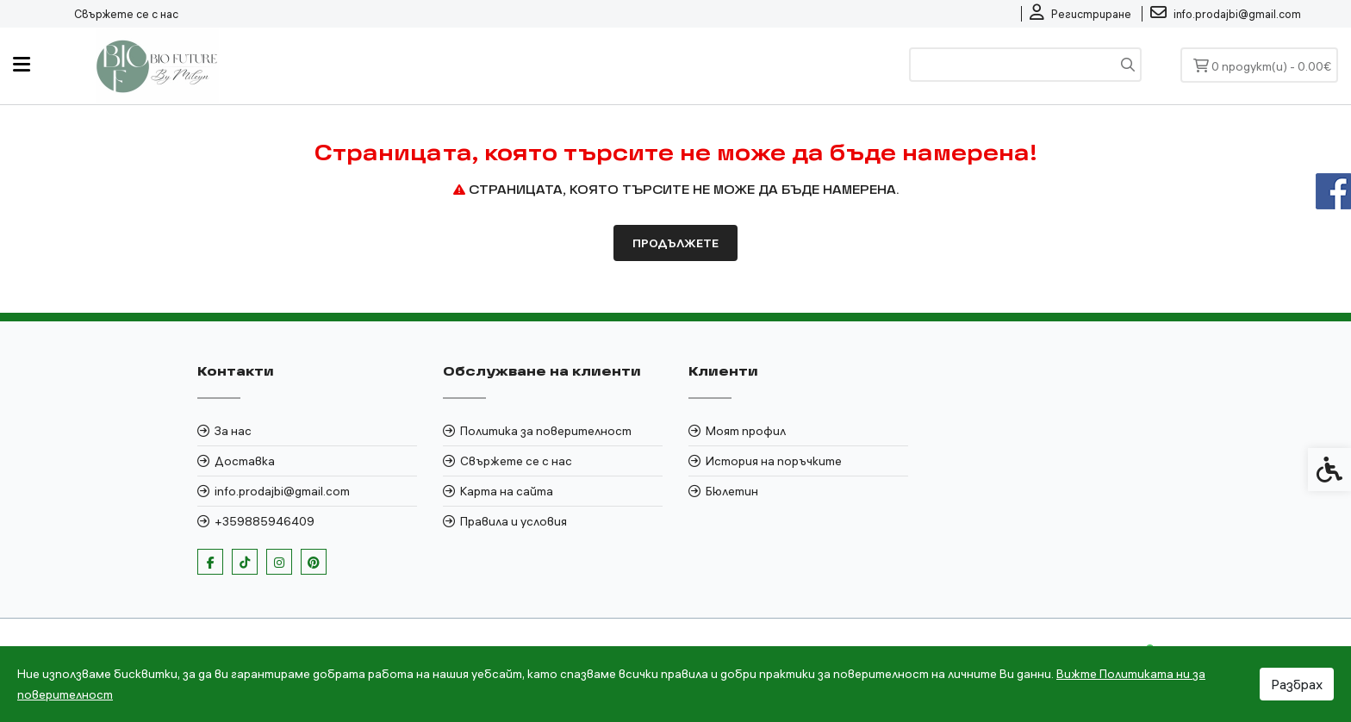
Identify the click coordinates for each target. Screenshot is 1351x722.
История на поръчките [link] (774, 461)
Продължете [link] (675, 243)
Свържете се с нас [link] (126, 14)
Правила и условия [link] (513, 521)
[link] (1080, 13)
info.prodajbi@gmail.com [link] (282, 491)
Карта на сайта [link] (506, 491)
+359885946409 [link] (264, 521)
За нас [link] (233, 431)
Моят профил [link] (746, 431)
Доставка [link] (245, 461)
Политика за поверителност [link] (546, 431)
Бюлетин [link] (732, 491)
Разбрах (1297, 684)
